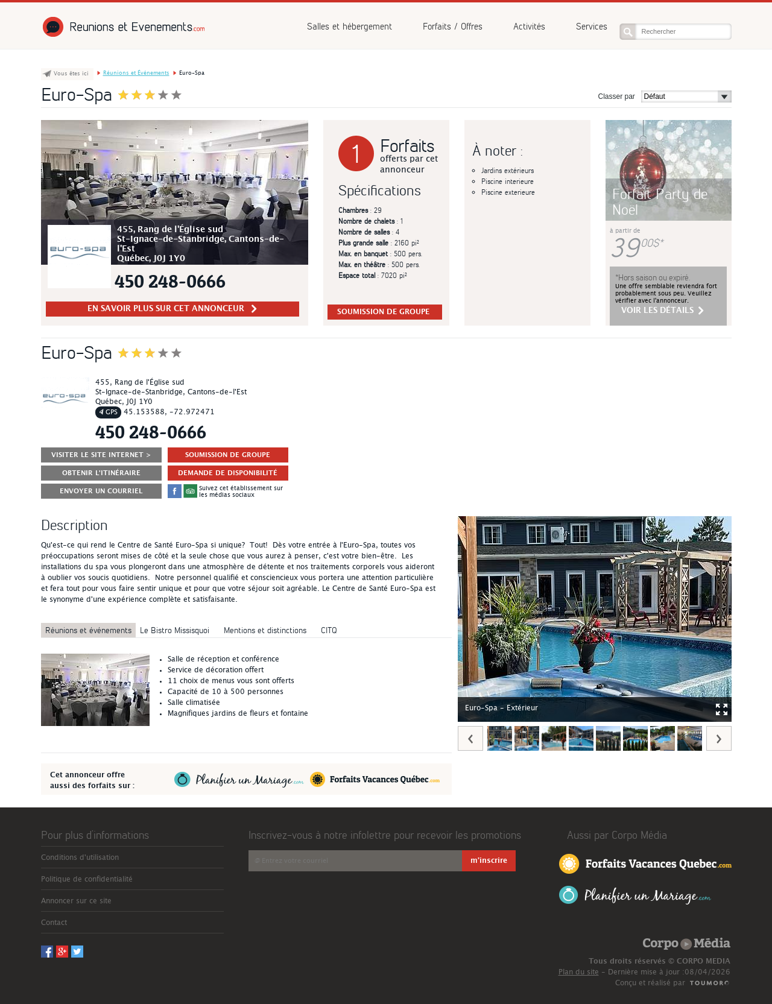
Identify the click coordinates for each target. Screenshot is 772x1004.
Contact (54, 922)
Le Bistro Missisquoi (174, 630)
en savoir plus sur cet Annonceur (172, 309)
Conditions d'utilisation (80, 857)
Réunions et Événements (122, 27)
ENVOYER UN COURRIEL (101, 491)
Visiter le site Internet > (101, 455)
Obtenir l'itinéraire (101, 473)
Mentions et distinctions (265, 630)
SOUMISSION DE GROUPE (383, 311)
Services (591, 26)
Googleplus (645, 9)
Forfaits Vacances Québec (645, 863)
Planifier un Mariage (635, 895)
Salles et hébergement (349, 26)
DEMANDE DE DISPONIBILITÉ (227, 473)
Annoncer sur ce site (76, 901)
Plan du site (578, 972)
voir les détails (662, 310)
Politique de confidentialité (87, 879)
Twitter (660, 9)
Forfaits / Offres (452, 26)
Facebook (629, 9)
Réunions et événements (88, 630)
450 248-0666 (170, 281)
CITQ (329, 630)
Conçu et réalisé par (650, 983)
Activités (529, 26)
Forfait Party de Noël (659, 201)
